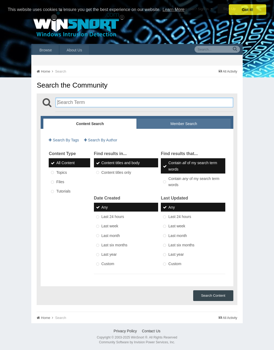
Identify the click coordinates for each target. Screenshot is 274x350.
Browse (45, 50)
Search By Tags (64, 140)
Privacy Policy (125, 331)
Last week (109, 226)
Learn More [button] (173, 9)
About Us (74, 50)
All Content (65, 163)
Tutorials (63, 191)
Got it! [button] (247, 9)
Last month (110, 236)
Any (104, 207)
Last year (109, 254)
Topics (61, 172)
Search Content (213, 295)
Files (60, 182)
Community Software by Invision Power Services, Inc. (137, 342)
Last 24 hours (112, 216)
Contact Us (151, 331)
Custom (107, 264)
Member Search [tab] (183, 124)
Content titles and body (120, 163)
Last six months (114, 245)
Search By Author (100, 140)
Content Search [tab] (90, 124)
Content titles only (116, 172)
